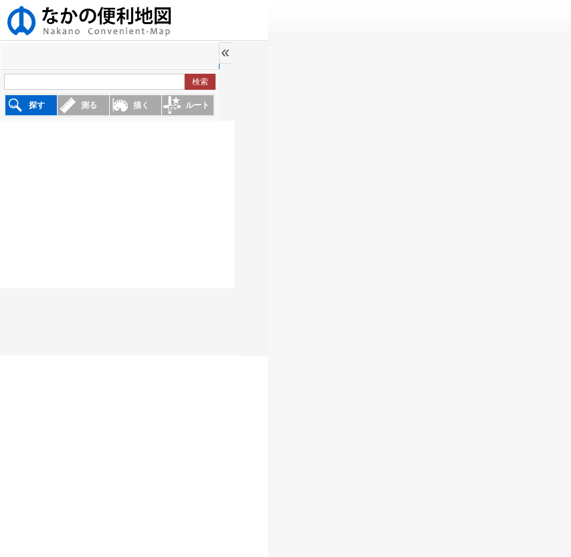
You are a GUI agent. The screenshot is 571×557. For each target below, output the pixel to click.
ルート (197, 105)
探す (37, 105)
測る (89, 105)
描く (141, 105)
